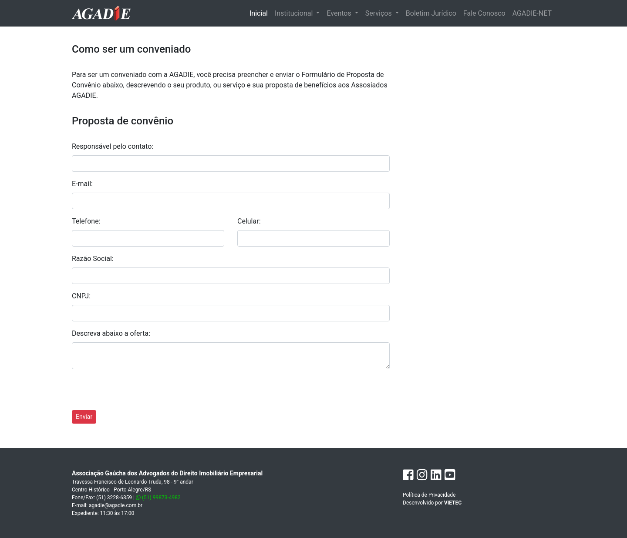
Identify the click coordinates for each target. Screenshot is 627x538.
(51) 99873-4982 (158, 498)
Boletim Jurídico (431, 13)
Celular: (249, 221)
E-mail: (82, 184)
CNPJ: (81, 296)
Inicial (260, 12)
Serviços (379, 13)
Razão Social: (93, 258)
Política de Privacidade (429, 495)
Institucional (294, 13)
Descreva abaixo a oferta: (111, 333)
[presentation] (138, 393)
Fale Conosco (484, 13)
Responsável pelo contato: (112, 146)
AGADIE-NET (532, 13)
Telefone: (86, 221)
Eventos (340, 13)
